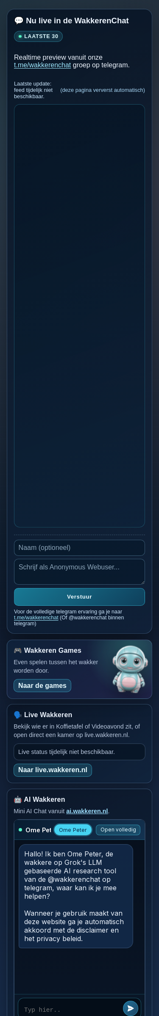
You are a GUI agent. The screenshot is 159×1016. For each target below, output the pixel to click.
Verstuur (79, 597)
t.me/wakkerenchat (42, 65)
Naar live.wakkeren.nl (52, 769)
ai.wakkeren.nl (87, 811)
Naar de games (42, 685)
